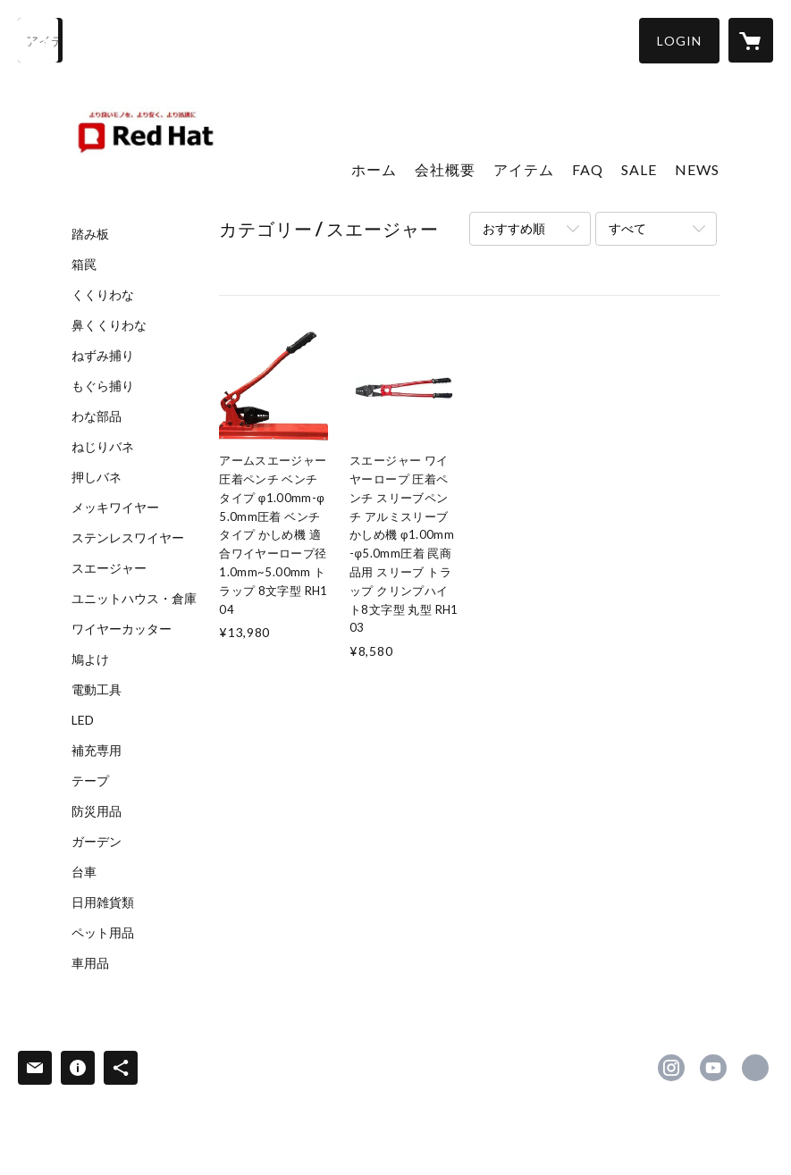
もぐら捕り (103, 386)
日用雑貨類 (103, 902)
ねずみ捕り (103, 355)
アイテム (523, 169)
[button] (679, 40)
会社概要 (445, 169)
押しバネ (97, 477)
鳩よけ (90, 659)
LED (83, 720)
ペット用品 (103, 933)
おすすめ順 (514, 228)
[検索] (40, 40)
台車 (84, 872)
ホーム (374, 169)
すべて (627, 228)
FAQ (587, 169)
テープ (90, 781)
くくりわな (103, 295)
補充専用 (97, 750)
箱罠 (84, 264)
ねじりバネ (103, 447)
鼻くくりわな (109, 325)
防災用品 (97, 811)
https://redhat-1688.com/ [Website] (755, 1067)
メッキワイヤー (115, 507)
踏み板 (90, 234)
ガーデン (97, 841)
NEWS (697, 169)
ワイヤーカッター (122, 629)
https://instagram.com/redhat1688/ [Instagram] (671, 1067)
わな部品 (97, 416)
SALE (639, 169)
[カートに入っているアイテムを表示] (750, 40)
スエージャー (109, 568)
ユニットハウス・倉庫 (134, 598)
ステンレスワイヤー (128, 538)
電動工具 (97, 690)
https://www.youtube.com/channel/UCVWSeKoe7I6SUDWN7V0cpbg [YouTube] (713, 1067)
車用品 (90, 963)
